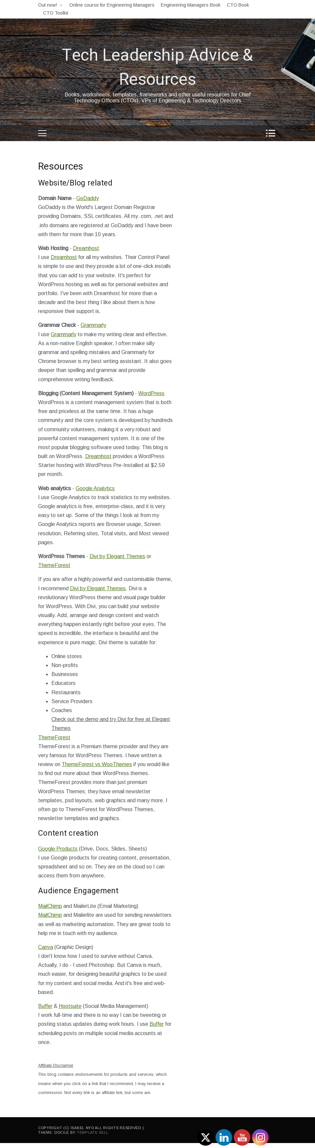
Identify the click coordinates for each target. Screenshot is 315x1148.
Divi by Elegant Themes (117, 556)
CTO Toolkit (55, 13)
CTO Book (238, 5)
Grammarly (93, 325)
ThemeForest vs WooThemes (97, 764)
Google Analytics (95, 488)
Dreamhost (86, 248)
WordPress (151, 393)
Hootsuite (70, 1006)
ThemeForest (54, 565)
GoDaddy (87, 198)
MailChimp (50, 906)
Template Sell (92, 1132)
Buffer (45, 1006)
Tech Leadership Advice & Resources (157, 67)
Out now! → (50, 5)
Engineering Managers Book (190, 5)
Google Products (58, 849)
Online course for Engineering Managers (112, 5)
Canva (45, 947)
